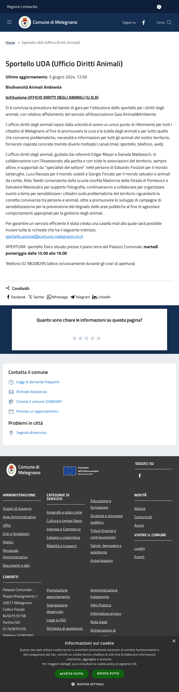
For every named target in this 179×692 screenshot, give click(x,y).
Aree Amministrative (19, 517)
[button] (89, 684)
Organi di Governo (17, 508)
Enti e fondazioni (16, 533)
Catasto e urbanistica (63, 537)
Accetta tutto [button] (71, 674)
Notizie (139, 508)
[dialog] (89, 664)
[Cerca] (169, 22)
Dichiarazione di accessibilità (103, 633)
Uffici (7, 525)
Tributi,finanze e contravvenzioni (103, 534)
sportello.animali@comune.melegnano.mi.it (44, 236)
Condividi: (18, 288)
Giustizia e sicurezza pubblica (106, 519)
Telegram (80, 297)
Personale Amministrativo (15, 554)
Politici (8, 542)
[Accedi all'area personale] (159, 6)
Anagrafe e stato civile (64, 512)
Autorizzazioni (101, 560)
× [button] (174, 641)
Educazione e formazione (100, 504)
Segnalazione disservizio (57, 608)
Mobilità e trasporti (62, 546)
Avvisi (139, 525)
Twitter (36, 297)
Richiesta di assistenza (65, 628)
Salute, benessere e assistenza (105, 549)
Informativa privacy (105, 613)
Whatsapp (57, 297)
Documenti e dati (16, 565)
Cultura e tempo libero (64, 520)
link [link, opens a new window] (134, 664)
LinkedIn (101, 297)
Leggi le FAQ (56, 620)
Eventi (139, 557)
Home (10, 42)
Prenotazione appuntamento (58, 593)
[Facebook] (141, 22)
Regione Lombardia (22, 6)
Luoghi (139, 548)
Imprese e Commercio (64, 529)
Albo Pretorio (100, 605)
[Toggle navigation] (9, 22)
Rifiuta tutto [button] (108, 673)
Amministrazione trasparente (103, 593)
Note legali (98, 622)
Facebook (16, 297)
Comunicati (143, 517)
